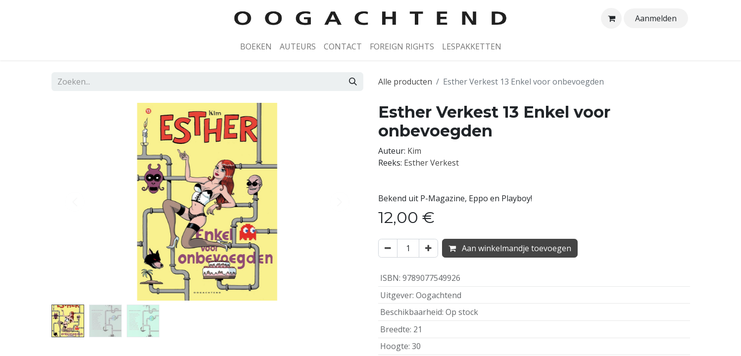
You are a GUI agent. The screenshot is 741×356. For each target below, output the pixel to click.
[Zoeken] (353, 81)
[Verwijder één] (387, 248)
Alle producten (405, 81)
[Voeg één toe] (428, 248)
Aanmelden (656, 18)
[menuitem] (256, 46)
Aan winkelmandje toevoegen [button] (509, 248)
